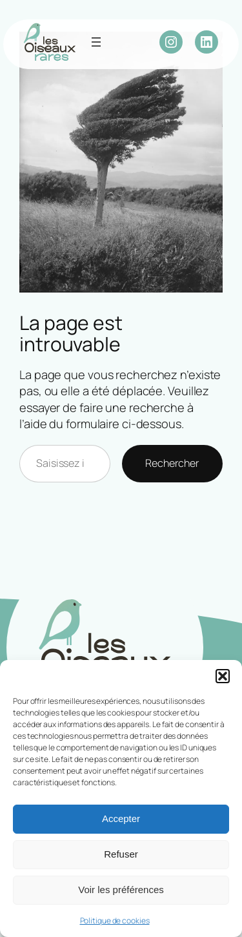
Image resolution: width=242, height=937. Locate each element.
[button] (222, 676)
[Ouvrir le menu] (96, 42)
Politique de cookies (115, 920)
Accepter (121, 818)
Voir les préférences (121, 889)
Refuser (121, 854)
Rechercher (172, 463)
